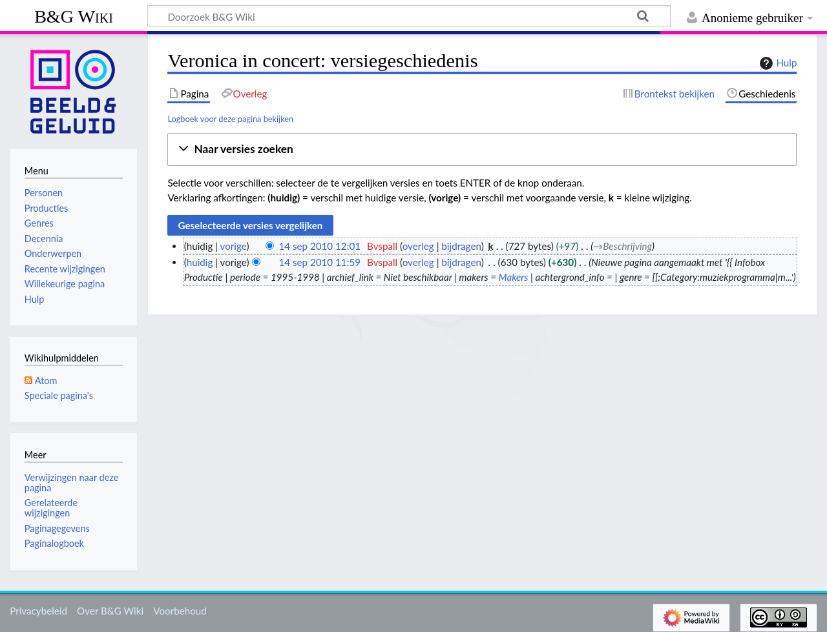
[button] (482, 149)
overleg (418, 246)
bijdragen (461, 246)
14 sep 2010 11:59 (319, 262)
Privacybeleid (38, 611)
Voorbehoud (179, 611)
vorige (233, 246)
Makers (514, 277)
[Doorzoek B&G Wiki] (409, 16)
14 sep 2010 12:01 (319, 246)
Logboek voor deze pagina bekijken (230, 119)
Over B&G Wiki (110, 611)
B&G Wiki (73, 16)
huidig (200, 262)
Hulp (777, 63)
